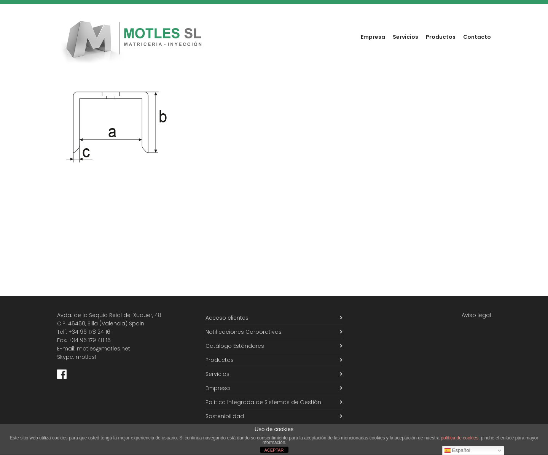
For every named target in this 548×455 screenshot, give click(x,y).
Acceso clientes (227, 318)
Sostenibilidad (225, 416)
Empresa (373, 37)
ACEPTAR (274, 450)
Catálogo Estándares (235, 346)
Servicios (405, 37)
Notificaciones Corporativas (244, 332)
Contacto (477, 37)
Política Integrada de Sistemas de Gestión (263, 402)
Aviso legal (476, 315)
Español (457, 450)
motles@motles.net (103, 348)
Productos (441, 37)
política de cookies (459, 438)
